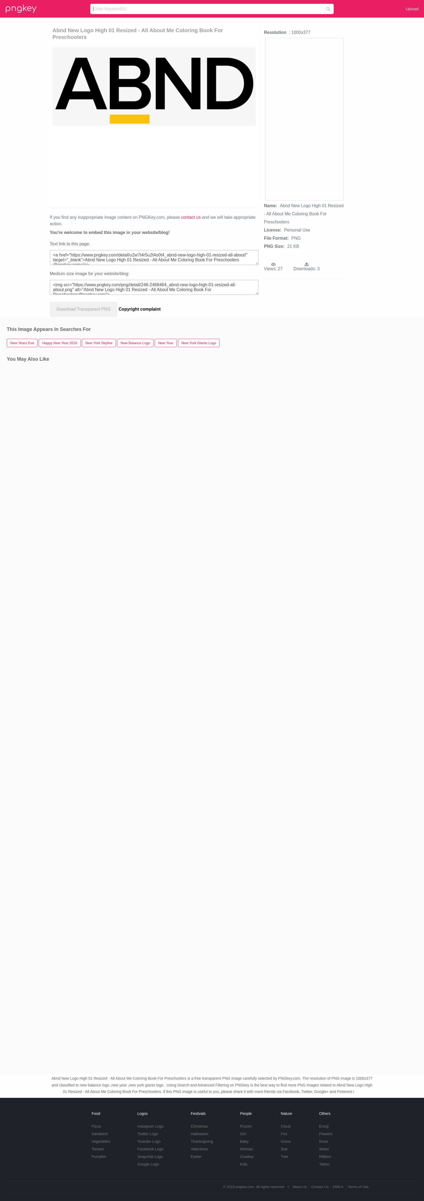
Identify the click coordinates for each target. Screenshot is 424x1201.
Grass (286, 1141)
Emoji (324, 1126)
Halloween (199, 1134)
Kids (243, 1164)
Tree (284, 1156)
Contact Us (320, 1187)
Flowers (325, 1134)
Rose (323, 1141)
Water (324, 1149)
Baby (244, 1141)
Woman (246, 1149)
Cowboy (247, 1156)
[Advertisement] (123, 166)
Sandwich (100, 1134)
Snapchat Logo (150, 1156)
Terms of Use (358, 1187)
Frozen (246, 1126)
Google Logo (148, 1164)
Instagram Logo (150, 1126)
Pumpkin (99, 1156)
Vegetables (101, 1141)
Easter (196, 1156)
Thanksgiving (202, 1141)
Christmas (199, 1126)
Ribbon (325, 1156)
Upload (412, 8)
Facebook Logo (150, 1149)
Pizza (96, 1126)
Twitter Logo (147, 1134)
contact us (191, 217)
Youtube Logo (149, 1141)
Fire (284, 1134)
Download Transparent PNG (84, 309)
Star (284, 1149)
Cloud (286, 1126)
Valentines (199, 1149)
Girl (243, 1134)
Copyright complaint (140, 309)
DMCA (338, 1187)
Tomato (98, 1149)
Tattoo (324, 1164)
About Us (299, 1187)
